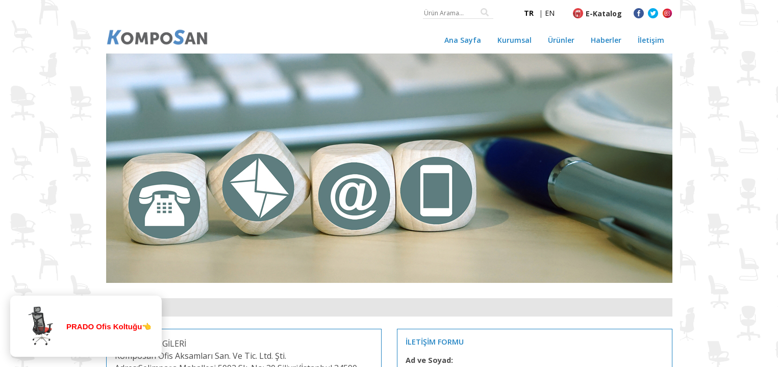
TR (529, 13)
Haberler (606, 40)
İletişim (651, 40)
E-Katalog (604, 13)
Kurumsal (514, 40)
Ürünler (561, 40)
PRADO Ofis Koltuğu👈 (109, 326)
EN (550, 13)
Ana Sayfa (462, 40)
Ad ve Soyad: (429, 360)
